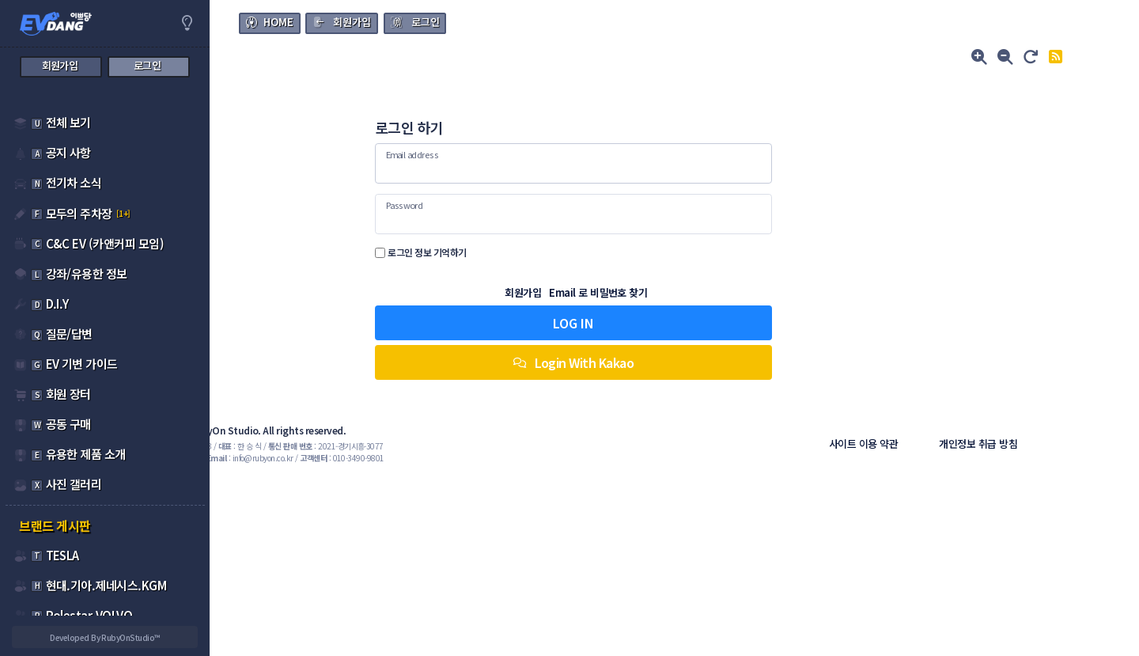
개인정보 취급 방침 (1021, 443)
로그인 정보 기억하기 (552, 252)
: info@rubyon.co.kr (408, 458)
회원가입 (352, 21)
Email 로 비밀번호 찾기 (699, 292)
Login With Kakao (674, 362)
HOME (278, 21)
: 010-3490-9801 (500, 458)
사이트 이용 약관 (906, 443)
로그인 (425, 21)
